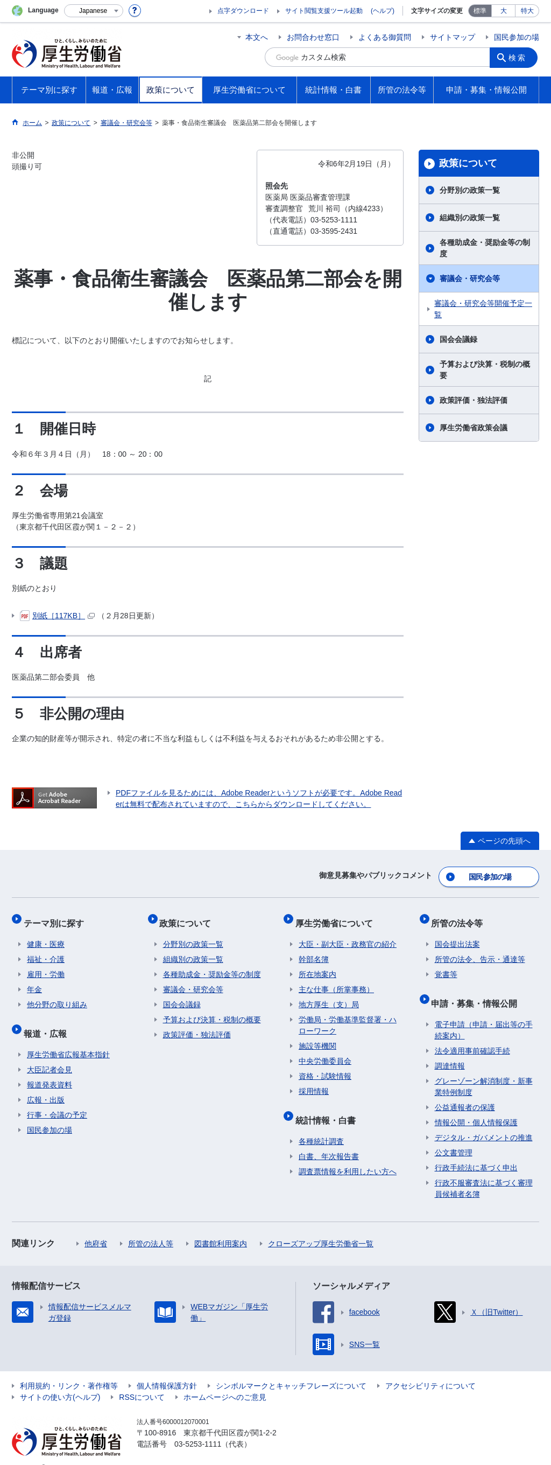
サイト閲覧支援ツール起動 (324, 11)
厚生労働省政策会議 (473, 427)
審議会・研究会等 (470, 278)
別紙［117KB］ (57, 615)
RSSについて (142, 1380)
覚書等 (446, 964)
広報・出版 (46, 1083)
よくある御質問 (384, 37)
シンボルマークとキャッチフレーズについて (291, 1369)
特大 (527, 11)
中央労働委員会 (325, 1051)
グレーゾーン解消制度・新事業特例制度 (484, 1070)
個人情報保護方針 (167, 1369)
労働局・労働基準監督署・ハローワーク (348, 1016)
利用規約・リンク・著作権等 (69, 1369)
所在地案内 (317, 964)
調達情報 (450, 1049)
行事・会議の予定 (57, 1098)
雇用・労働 (46, 964)
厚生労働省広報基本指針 (68, 1038)
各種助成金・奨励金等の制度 (485, 248)
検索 (520, 57)
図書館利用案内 (220, 1227)
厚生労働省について (337, 916)
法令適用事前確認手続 (472, 1034)
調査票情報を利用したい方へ (348, 1154)
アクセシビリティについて (430, 1369)
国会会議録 (458, 339)
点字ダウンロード (243, 11)
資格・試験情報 (325, 1066)
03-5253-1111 (197, 1427)
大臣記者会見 (49, 1053)
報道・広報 (48, 1019)
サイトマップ (452, 37)
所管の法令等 (460, 916)
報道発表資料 (49, 1068)
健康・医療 (46, 934)
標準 (480, 11)
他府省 (95, 1227)
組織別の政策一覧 (470, 217)
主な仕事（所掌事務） (336, 979)
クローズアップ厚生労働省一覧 (320, 1227)
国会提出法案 (457, 934)
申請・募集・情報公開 (478, 989)
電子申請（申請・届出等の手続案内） (484, 1013)
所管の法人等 (150, 1227)
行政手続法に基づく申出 (476, 1151)
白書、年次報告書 (329, 1139)
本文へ (256, 37)
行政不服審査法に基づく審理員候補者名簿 (484, 1172)
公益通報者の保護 (465, 1090)
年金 (34, 979)
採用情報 (314, 1081)
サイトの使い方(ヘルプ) (60, 1380)
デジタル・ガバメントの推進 (484, 1121)
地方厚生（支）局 (329, 994)
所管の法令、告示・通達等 (480, 949)
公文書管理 (453, 1136)
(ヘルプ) (382, 11)
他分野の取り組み (57, 994)
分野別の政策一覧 (470, 190)
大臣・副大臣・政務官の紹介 (348, 934)
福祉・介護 (46, 949)
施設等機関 (317, 1036)
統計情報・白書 (329, 1106)
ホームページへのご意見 (224, 1380)
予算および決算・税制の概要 (485, 370)
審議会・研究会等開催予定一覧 (483, 309)
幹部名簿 (314, 949)
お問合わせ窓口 (313, 37)
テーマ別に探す (57, 916)
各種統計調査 (321, 1124)
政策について (468, 163)
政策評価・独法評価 (473, 400)
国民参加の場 (516, 37)
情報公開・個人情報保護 (476, 1105)
